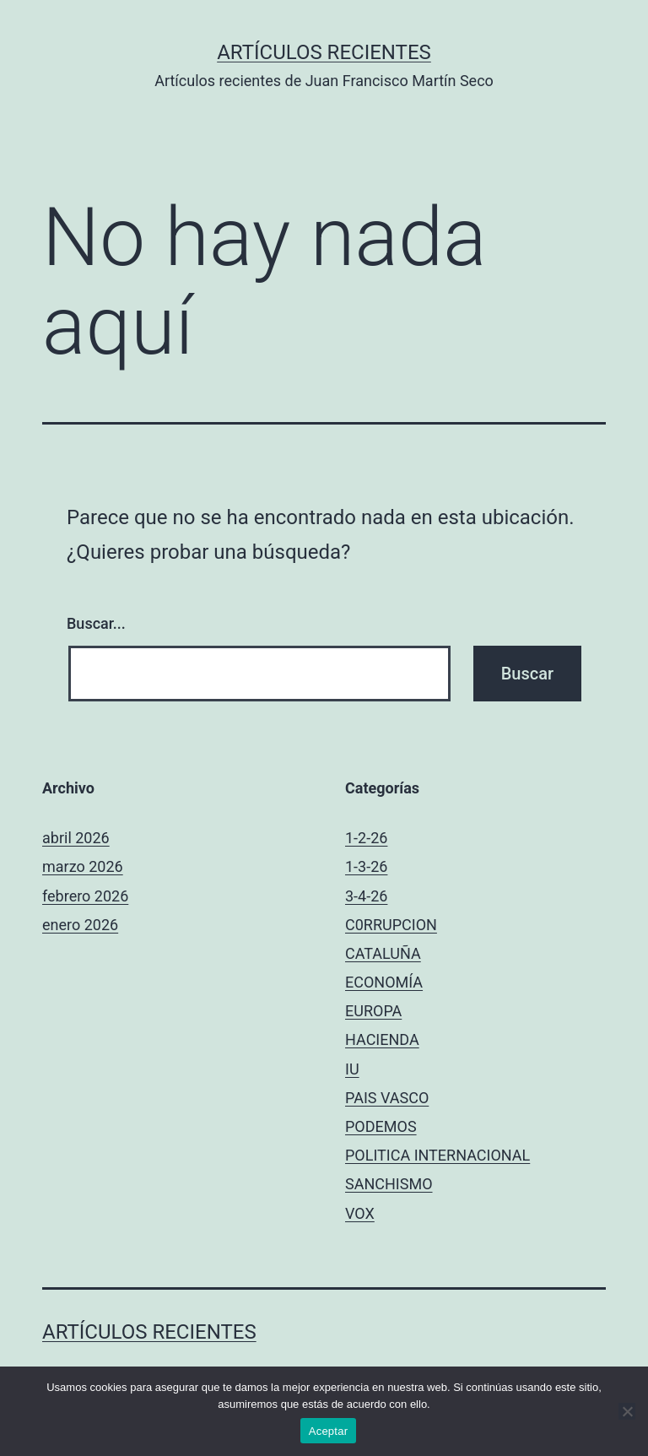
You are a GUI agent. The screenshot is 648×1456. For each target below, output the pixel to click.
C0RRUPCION (391, 925)
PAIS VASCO (387, 1098)
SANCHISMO (389, 1184)
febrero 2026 (85, 896)
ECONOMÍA (384, 982)
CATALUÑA (383, 953)
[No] (626, 1411)
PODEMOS (381, 1126)
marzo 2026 (82, 866)
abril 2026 (76, 838)
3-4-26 (366, 896)
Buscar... (96, 623)
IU (352, 1069)
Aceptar (328, 1431)
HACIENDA (382, 1039)
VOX (360, 1213)
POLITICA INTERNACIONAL (437, 1155)
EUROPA (373, 1011)
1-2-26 (366, 838)
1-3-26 (366, 866)
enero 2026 (80, 925)
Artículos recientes (324, 52)
